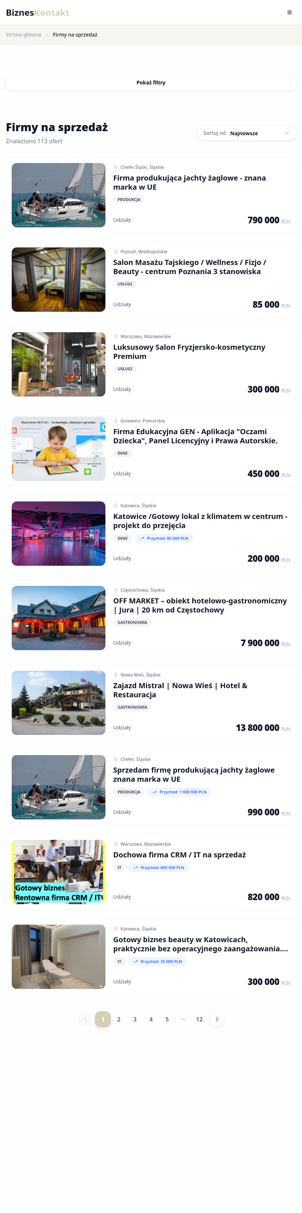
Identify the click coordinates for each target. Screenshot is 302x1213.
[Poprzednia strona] (85, 1028)
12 (199, 1028)
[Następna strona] (217, 1028)
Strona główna (23, 34)
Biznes (38, 12)
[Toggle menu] (289, 12)
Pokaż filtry (151, 82)
